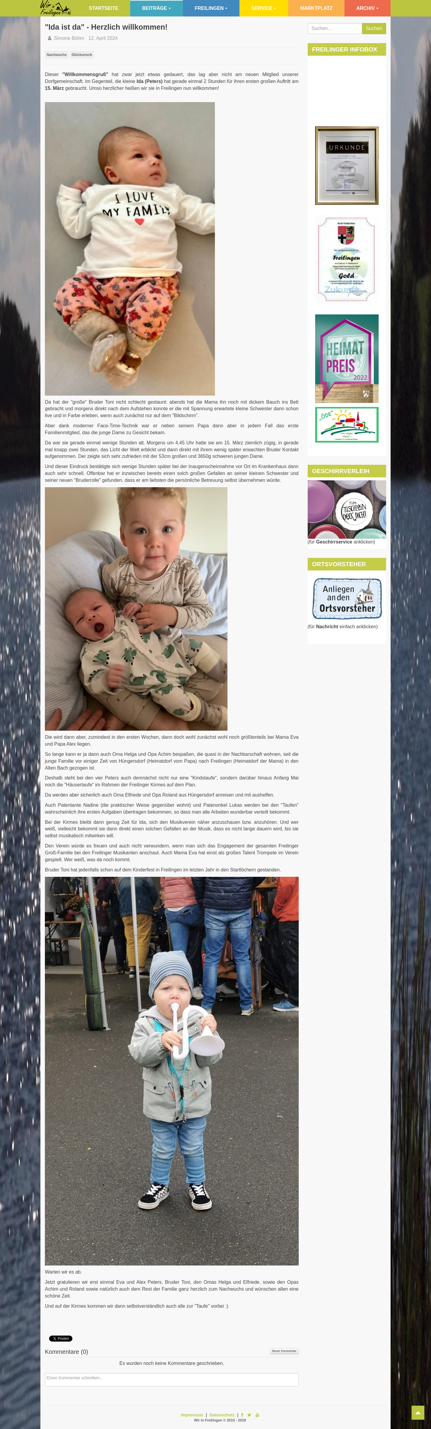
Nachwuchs (57, 55)
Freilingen (211, 8)
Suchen (374, 28)
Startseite (103, 8)
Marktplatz (316, 8)
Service (263, 8)
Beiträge (156, 8)
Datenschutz (222, 1415)
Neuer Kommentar (284, 1351)
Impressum (192, 1415)
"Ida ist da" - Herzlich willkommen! (106, 27)
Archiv (367, 8)
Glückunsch (82, 55)
